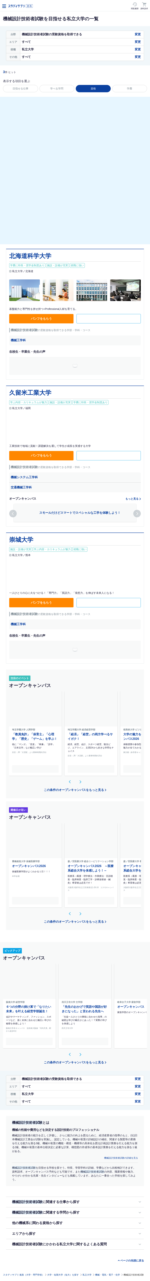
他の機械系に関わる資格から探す (37, 1223)
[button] (13, 513)
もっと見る (132, 498)
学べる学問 (56, 88)
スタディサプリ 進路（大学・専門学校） (23, 1274)
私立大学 (87, 1274)
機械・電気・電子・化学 (107, 1274)
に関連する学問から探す (46, 1212)
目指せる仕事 (20, 88)
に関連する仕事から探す (46, 1202)
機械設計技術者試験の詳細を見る (121, 1158)
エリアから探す (24, 1234)
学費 (129, 88)
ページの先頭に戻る (132, 1260)
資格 (93, 88)
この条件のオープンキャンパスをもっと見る (74, 789)
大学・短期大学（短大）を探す (63, 1274)
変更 (138, 34)
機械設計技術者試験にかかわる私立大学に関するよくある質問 (59, 1244)
